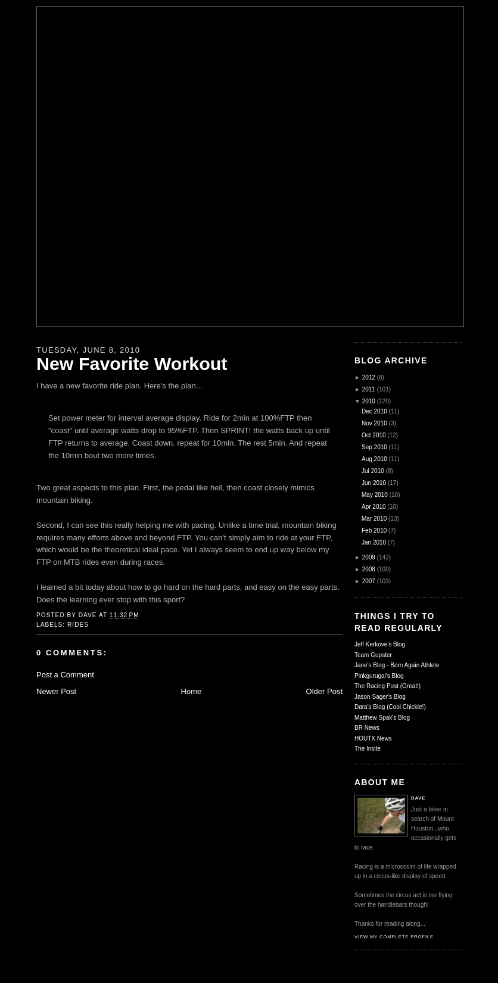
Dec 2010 (374, 411)
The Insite (367, 748)
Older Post (324, 691)
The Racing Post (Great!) (387, 686)
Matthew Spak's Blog (382, 717)
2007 (368, 581)
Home (191, 691)
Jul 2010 (373, 471)
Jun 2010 (374, 483)
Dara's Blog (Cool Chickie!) (390, 707)
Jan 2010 (374, 542)
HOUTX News (373, 738)
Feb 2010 (374, 530)
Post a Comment (65, 674)
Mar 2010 (374, 518)
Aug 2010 (374, 459)
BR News (366, 727)
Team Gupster (373, 655)
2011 (368, 389)
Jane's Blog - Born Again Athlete (397, 665)
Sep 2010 (374, 447)
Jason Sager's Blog (380, 696)
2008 (368, 569)
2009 (368, 557)
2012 (368, 377)
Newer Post (56, 691)
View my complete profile (394, 937)
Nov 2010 (374, 423)
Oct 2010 (374, 435)
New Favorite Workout (131, 363)
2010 (368, 401)
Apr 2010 (374, 506)
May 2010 (375, 494)
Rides (78, 624)
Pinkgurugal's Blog (379, 676)
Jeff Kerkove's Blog (379, 644)
